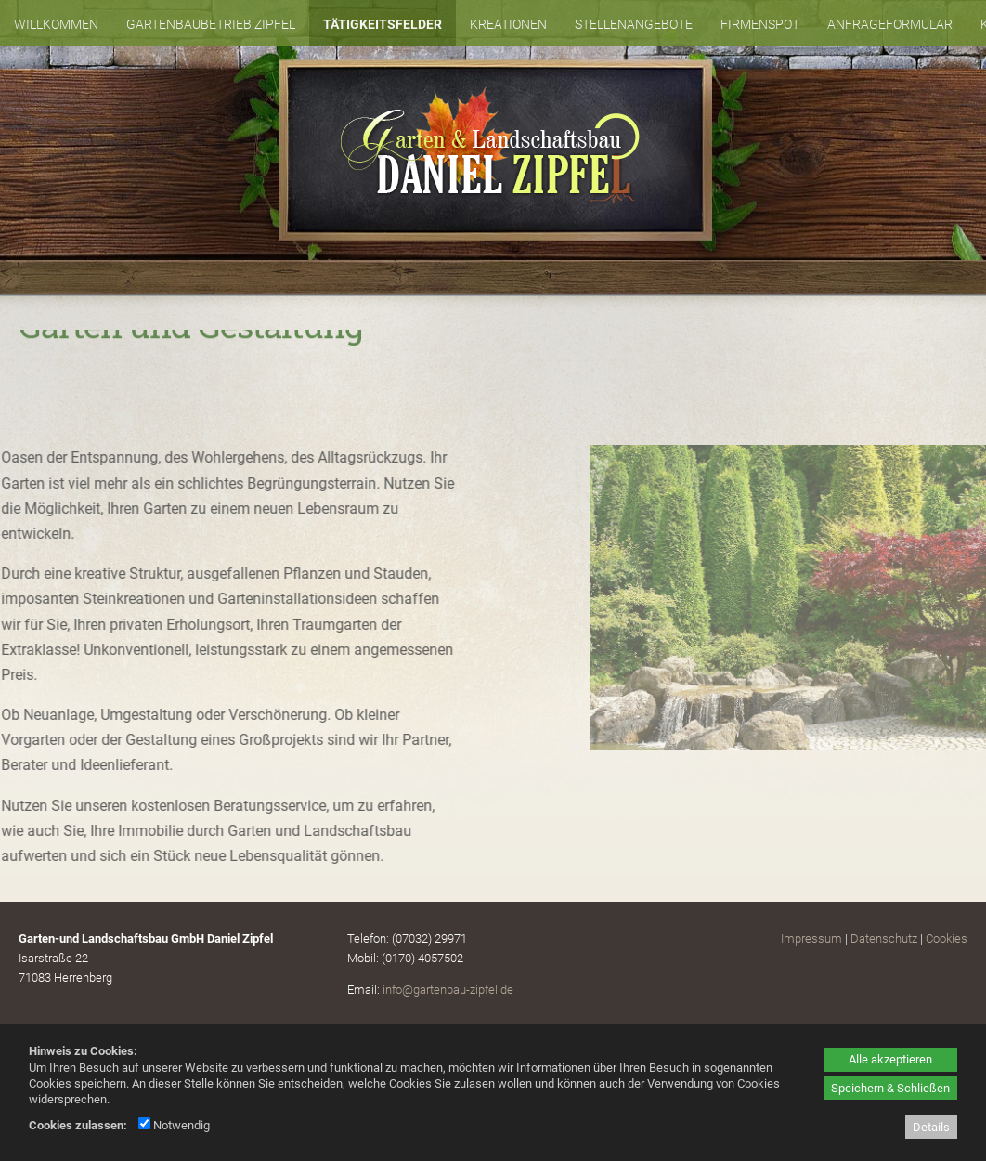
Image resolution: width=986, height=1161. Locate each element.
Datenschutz (883, 939)
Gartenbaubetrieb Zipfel (210, 24)
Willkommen (56, 24)
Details (931, 1127)
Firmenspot (759, 24)
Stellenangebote (634, 24)
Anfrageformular (890, 24)
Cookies (946, 939)
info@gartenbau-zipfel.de (448, 990)
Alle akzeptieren (890, 1059)
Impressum (811, 939)
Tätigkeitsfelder (382, 24)
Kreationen (508, 24)
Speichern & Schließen (890, 1088)
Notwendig (174, 1125)
